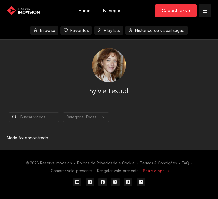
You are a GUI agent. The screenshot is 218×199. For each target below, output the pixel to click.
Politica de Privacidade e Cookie (106, 163)
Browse (44, 30)
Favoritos (76, 30)
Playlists (108, 30)
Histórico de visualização (156, 30)
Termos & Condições (158, 163)
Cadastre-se (176, 10)
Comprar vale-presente (71, 170)
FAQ (185, 163)
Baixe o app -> (156, 170)
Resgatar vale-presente (118, 170)
